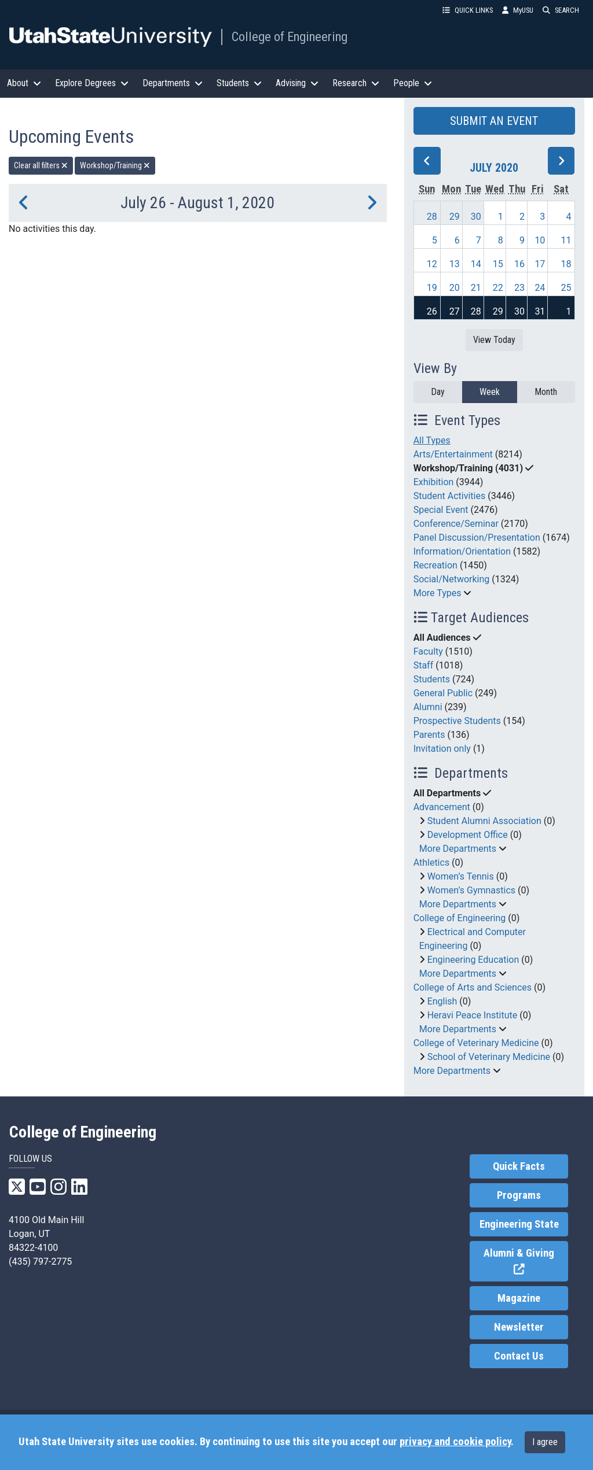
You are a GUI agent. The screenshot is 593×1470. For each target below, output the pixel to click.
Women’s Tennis (460, 876)
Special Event (440, 509)
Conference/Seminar (456, 523)
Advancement (441, 807)
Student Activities (449, 495)
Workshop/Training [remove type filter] (115, 165)
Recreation (435, 565)
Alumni (427, 706)
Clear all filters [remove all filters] (41, 165)
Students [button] (239, 82)
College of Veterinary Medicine (476, 1042)
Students (431, 679)
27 (454, 311)
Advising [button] (297, 82)
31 (540, 311)
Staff (423, 665)
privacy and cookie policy (455, 1441)
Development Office (467, 834)
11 (566, 240)
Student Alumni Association (484, 820)
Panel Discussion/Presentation (476, 537)
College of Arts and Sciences (472, 987)
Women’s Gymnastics (471, 890)
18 (566, 263)
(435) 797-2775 (40, 1261)
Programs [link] (519, 1195)
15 (498, 263)
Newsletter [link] (519, 1327)
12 (432, 263)
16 (519, 263)
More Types (437, 593)
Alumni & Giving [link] (526, 1261)
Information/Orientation (462, 551)
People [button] (412, 82)
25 (566, 287)
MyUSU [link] (517, 10)
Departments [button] (172, 82)
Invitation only (442, 748)
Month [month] (546, 391)
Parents (429, 734)
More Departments (457, 848)
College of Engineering (289, 36)
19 (432, 287)
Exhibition (433, 482)
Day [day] (438, 391)
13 (454, 263)
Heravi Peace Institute (472, 1015)
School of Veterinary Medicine (488, 1056)
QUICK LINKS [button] (467, 10)
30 (476, 216)
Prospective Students (457, 720)
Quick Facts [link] (519, 1166)
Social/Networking (451, 579)
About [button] (24, 82)
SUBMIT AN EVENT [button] (494, 121)
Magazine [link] (518, 1298)
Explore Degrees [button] (92, 82)
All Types (432, 440)
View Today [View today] (494, 339)
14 (476, 263)
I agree (545, 1441)
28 (432, 216)
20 (454, 287)
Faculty (428, 651)
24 (540, 287)
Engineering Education (473, 959)
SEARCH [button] (561, 10)
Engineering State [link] (519, 1224)
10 (540, 240)
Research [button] (355, 82)
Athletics (431, 862)
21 (476, 287)
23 (519, 287)
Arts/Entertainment (453, 454)
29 (454, 216)
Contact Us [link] (519, 1356)
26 (432, 311)
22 (498, 287)
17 (540, 263)
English (442, 1001)
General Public (443, 693)
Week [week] (489, 391)
